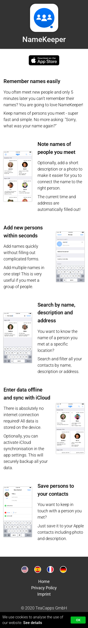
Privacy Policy (44, 587)
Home (44, 581)
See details (32, 622)
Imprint (44, 594)
